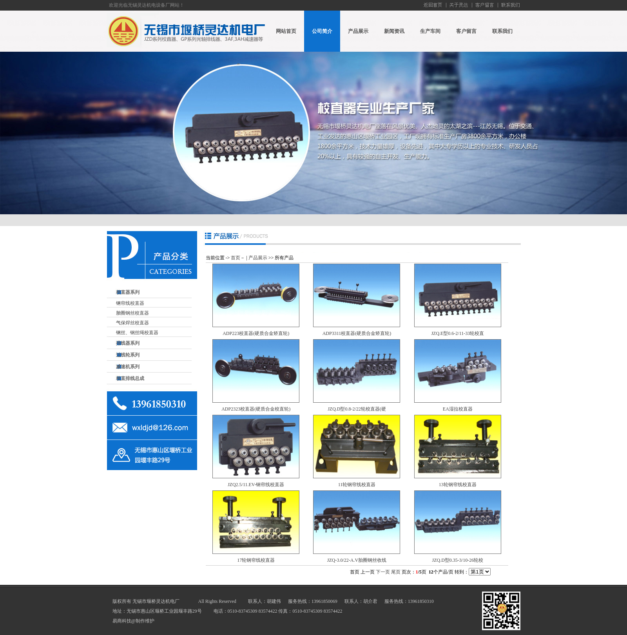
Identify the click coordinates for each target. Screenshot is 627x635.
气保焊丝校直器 (132, 323)
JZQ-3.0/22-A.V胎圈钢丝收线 (356, 560)
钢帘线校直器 (130, 303)
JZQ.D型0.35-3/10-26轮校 (457, 560)
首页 (235, 258)
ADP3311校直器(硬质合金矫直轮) (357, 333)
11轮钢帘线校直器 (357, 484)
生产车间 (430, 31)
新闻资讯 (394, 31)
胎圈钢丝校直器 (132, 313)
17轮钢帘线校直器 (256, 560)
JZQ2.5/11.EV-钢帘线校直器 (256, 484)
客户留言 (466, 31)
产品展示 (358, 31)
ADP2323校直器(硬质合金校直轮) (255, 409)
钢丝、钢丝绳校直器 (137, 332)
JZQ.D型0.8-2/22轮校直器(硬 (357, 409)
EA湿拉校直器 (458, 409)
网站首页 (286, 31)
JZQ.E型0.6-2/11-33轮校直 (457, 333)
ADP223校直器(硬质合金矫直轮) (256, 333)
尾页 (395, 572)
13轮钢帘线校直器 (458, 484)
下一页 (383, 572)
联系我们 (502, 31)
